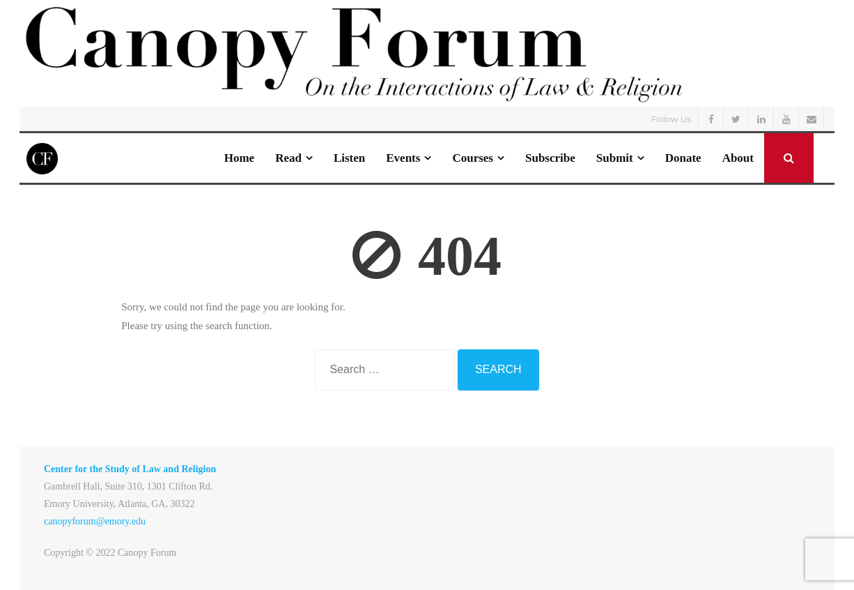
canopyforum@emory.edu (95, 521)
